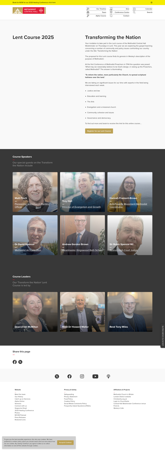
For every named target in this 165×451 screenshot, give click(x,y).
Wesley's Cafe (119, 408)
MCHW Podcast (20, 415)
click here (52, 2)
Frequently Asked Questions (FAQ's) (77, 406)
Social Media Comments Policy (75, 404)
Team (96, 12)
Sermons (18, 404)
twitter (57, 376)
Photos (17, 413)
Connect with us (21, 406)
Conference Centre (119, 12)
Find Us (116, 406)
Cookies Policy (69, 401)
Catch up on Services (22, 399)
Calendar (142, 9)
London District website (122, 397)
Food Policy (68, 399)
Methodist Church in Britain (124, 394)
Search (142, 12)
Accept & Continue (65, 442)
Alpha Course (96, 15)
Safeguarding (69, 394)
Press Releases (20, 417)
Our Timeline (96, 9)
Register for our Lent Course (99, 131)
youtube (95, 376)
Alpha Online (19, 401)
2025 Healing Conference (24, 410)
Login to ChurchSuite (121, 401)
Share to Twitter (20, 362)
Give (119, 9)
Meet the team (20, 394)
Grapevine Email (21, 408)
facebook (69, 376)
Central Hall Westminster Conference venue (130, 404)
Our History (19, 397)
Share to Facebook (15, 362)
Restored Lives (20, 420)
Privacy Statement (70, 397)
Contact (119, 16)
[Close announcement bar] (151, 2)
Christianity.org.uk (120, 399)
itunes (108, 376)
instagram (82, 376)
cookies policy (16, 441)
